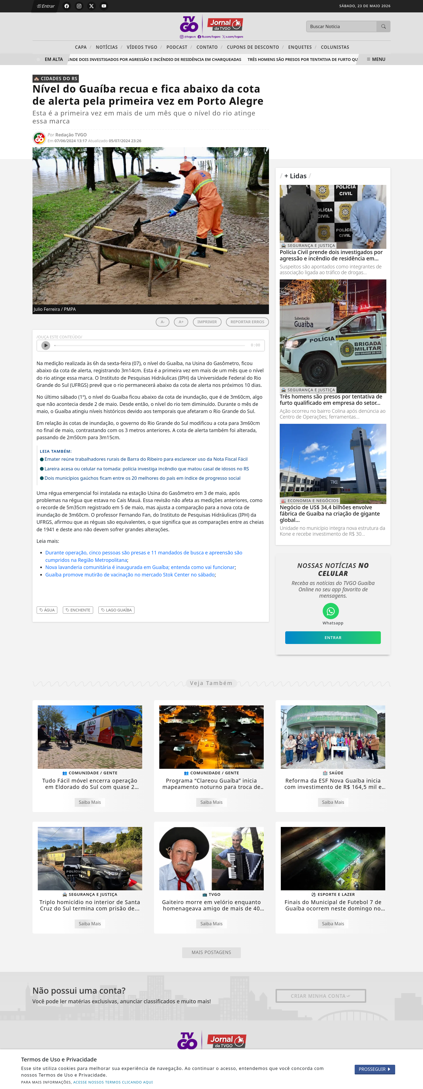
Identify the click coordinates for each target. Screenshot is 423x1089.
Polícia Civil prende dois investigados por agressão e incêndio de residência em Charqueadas (140, 59)
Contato (209, 47)
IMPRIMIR (207, 321)
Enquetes (302, 47)
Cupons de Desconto (255, 47)
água (47, 610)
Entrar (46, 6)
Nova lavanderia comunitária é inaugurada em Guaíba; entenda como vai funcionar (140, 567)
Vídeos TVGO (144, 47)
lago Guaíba (116, 610)
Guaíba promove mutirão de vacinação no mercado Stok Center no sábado (130, 574)
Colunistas (335, 47)
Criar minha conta (321, 995)
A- (163, 321)
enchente (78, 610)
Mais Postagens (211, 952)
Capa (83, 47)
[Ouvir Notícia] (45, 345)
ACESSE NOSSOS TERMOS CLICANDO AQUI (113, 1082)
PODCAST (179, 47)
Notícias (109, 47)
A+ (181, 321)
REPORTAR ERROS (247, 321)
